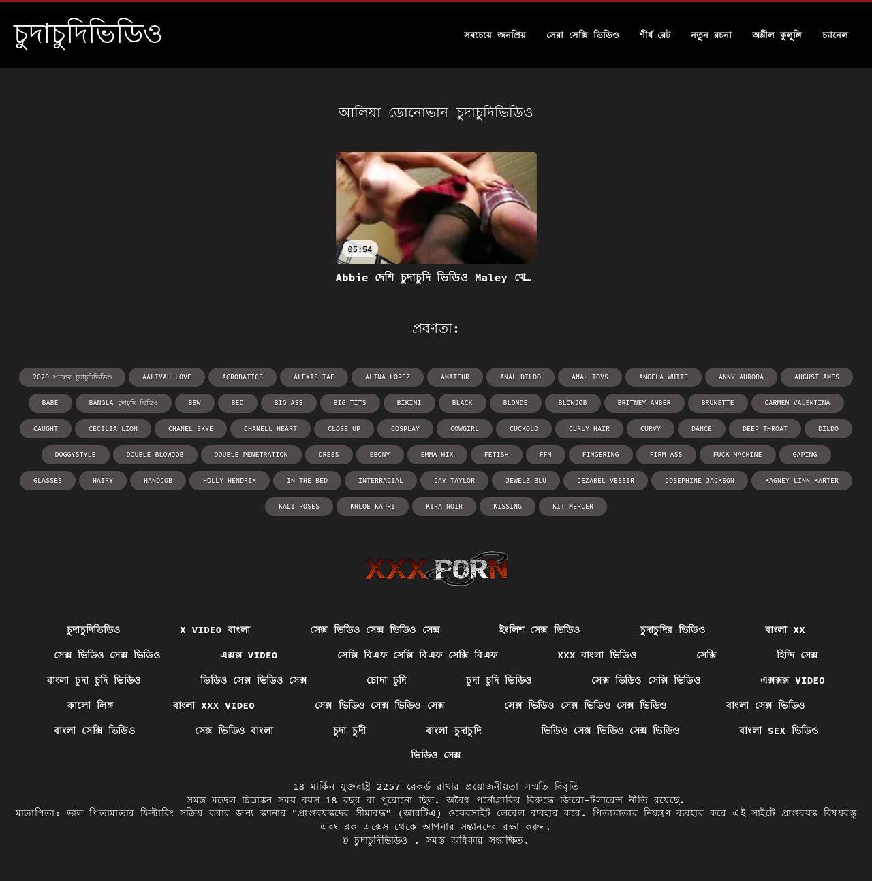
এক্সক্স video (249, 655)
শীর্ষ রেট (655, 35)
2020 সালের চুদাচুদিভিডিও (72, 376)
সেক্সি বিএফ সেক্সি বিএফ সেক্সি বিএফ (417, 655)
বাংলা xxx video (214, 705)
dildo (828, 428)
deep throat (765, 428)
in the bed (307, 480)
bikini (409, 402)
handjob (158, 480)
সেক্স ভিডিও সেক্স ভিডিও (107, 655)
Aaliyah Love (166, 376)
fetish (496, 454)
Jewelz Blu (525, 480)
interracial (380, 480)
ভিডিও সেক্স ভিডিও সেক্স (253, 680)
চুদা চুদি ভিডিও (498, 680)
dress (329, 454)
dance (701, 428)
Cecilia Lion (113, 428)
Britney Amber (644, 402)
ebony (380, 454)
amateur (455, 376)
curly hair (589, 428)
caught (45, 428)
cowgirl (464, 428)
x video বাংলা (215, 630)
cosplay (405, 428)
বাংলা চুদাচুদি (453, 730)
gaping (805, 454)
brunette (718, 402)
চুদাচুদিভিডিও (93, 630)
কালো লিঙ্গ (90, 705)
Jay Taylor (454, 480)
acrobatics (242, 376)
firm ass (666, 454)
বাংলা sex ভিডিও (778, 730)
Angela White (663, 376)
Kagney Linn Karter (802, 480)
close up (344, 428)
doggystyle (75, 454)
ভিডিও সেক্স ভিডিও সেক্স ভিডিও (610, 730)
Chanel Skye (190, 428)
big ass (289, 402)
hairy (103, 480)
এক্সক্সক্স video (792, 680)
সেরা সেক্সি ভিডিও (582, 35)
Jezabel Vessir (605, 480)
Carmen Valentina (797, 402)
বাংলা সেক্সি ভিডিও (94, 730)
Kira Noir (444, 506)
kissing (507, 506)
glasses (47, 480)
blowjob (573, 402)
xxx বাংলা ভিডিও (596, 655)
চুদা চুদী (349, 730)
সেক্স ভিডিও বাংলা (234, 730)
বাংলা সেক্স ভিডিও (765, 705)
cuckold (524, 428)
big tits (350, 402)
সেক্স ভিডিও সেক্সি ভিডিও (645, 680)
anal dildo (520, 376)
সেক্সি (706, 655)
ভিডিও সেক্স (436, 755)
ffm (546, 454)
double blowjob (155, 454)
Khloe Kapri (372, 506)
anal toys (590, 376)
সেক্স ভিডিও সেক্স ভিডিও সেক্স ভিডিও (585, 705)
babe (50, 402)
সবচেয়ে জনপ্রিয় (495, 35)
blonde (515, 402)
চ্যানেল (835, 35)
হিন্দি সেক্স (797, 655)
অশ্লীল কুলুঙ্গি (777, 35)
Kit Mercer (572, 506)
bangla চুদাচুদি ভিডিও (123, 402)
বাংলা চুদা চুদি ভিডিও (93, 680)
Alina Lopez (387, 376)
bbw (195, 402)
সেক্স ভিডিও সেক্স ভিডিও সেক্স (374, 630)
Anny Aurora (741, 376)
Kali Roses (299, 506)
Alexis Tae (314, 376)
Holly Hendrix (229, 480)
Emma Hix (437, 454)
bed (238, 402)
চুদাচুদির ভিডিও (673, 630)
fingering (600, 454)
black (462, 402)
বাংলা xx (785, 630)
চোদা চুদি (386, 680)
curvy (650, 428)
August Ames (816, 376)
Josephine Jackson (699, 480)
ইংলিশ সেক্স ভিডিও (539, 630)
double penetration (251, 454)
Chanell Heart (270, 428)
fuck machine (737, 454)
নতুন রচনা (711, 35)
